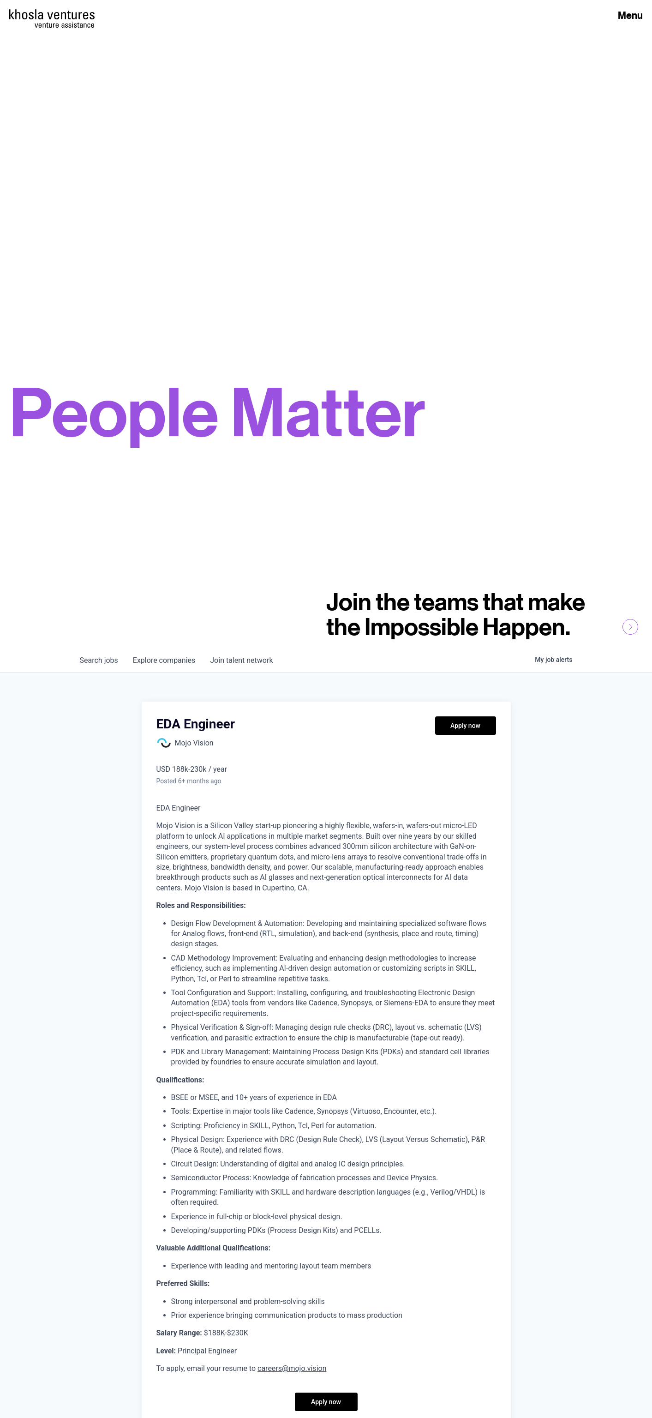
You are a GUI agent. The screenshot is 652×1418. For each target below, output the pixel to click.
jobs (99, 660)
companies (164, 660)
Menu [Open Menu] (630, 15)
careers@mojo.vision (291, 1368)
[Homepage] (52, 14)
